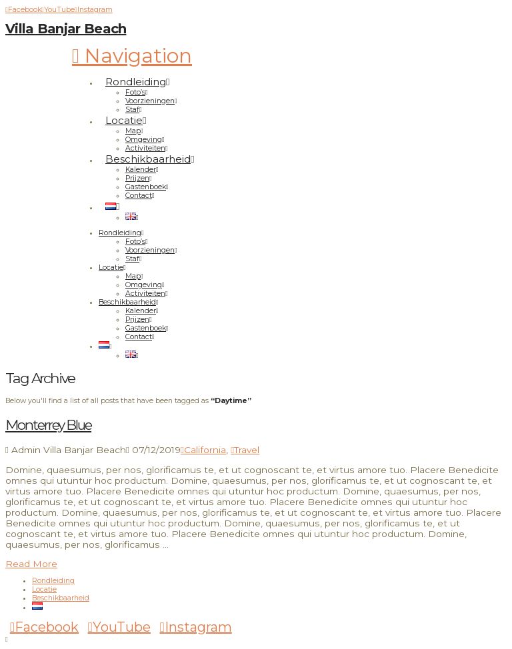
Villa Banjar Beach (65, 29)
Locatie (44, 589)
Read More (31, 563)
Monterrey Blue (48, 424)
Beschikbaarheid (60, 598)
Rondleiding (53, 580)
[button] (132, 55)
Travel (245, 449)
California (203, 449)
